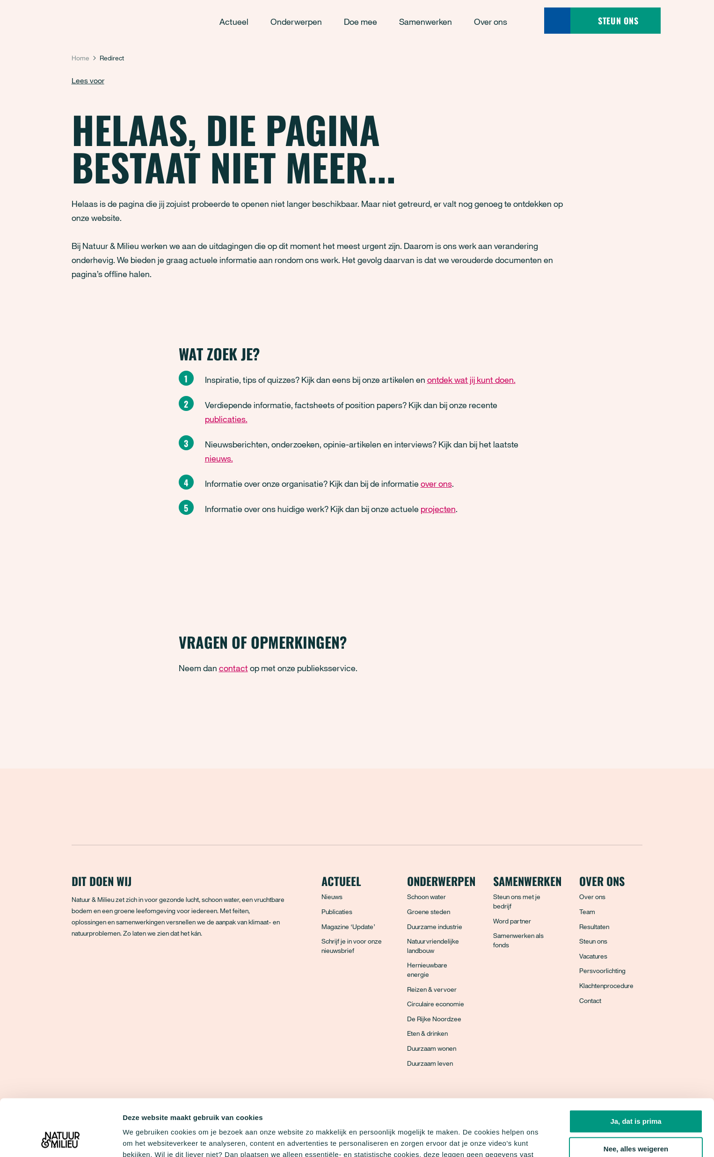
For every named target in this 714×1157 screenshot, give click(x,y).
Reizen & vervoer (432, 989)
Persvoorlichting (602, 970)
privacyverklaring (327, 1113)
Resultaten (594, 926)
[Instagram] (121, 967)
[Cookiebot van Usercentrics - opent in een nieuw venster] (61, 1139)
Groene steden (428, 911)
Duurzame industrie (434, 926)
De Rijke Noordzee (434, 1019)
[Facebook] (79, 967)
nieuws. (219, 458)
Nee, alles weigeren (636, 1096)
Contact (590, 1000)
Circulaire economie (435, 1004)
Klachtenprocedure (606, 985)
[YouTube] (162, 967)
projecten (438, 509)
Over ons (592, 897)
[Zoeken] (557, 20)
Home (80, 58)
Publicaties (336, 911)
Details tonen (145, 1138)
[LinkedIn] (141, 967)
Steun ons (593, 941)
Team (587, 911)
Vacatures (593, 956)
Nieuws (331, 897)
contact (233, 668)
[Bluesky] (100, 967)
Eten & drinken (427, 1033)
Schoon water (426, 897)
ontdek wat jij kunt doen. (471, 379)
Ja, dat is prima (635, 1068)
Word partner (512, 921)
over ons (436, 483)
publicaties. (226, 419)
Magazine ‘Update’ (348, 926)
